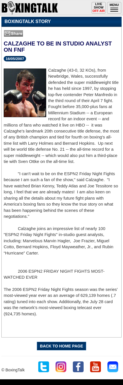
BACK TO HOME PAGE (61, 346)
